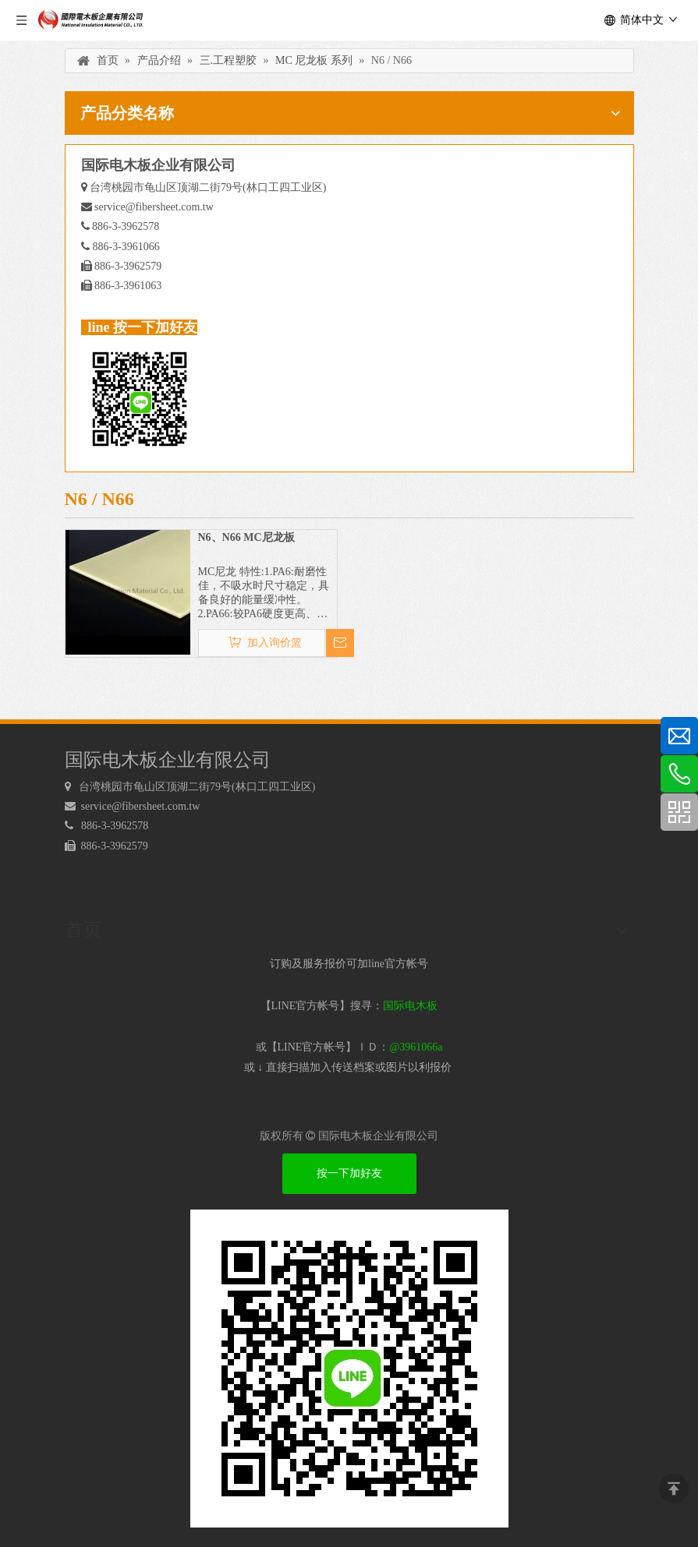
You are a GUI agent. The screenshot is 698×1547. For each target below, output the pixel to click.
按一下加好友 (349, 1173)
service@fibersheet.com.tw (154, 207)
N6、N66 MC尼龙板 (246, 537)
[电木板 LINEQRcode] (349, 1369)
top (674, 1488)
